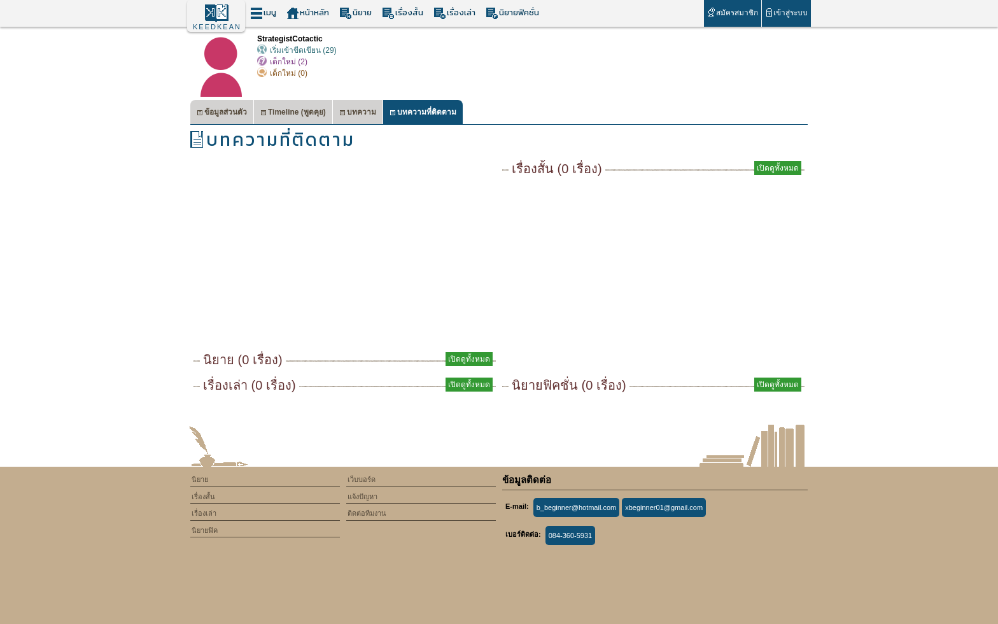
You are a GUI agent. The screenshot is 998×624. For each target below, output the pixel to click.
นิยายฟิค (205, 530)
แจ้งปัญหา (362, 496)
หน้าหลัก (307, 13)
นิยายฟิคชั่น (512, 13)
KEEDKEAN (217, 27)
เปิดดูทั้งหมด (469, 359)
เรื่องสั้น (402, 13)
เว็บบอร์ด (362, 479)
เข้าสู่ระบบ (786, 12)
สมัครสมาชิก (732, 12)
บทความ (357, 114)
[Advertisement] (344, 255)
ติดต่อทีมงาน (367, 513)
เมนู (263, 13)
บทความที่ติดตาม (423, 114)
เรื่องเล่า (454, 13)
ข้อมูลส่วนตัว (222, 114)
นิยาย (355, 13)
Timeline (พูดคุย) (293, 114)
